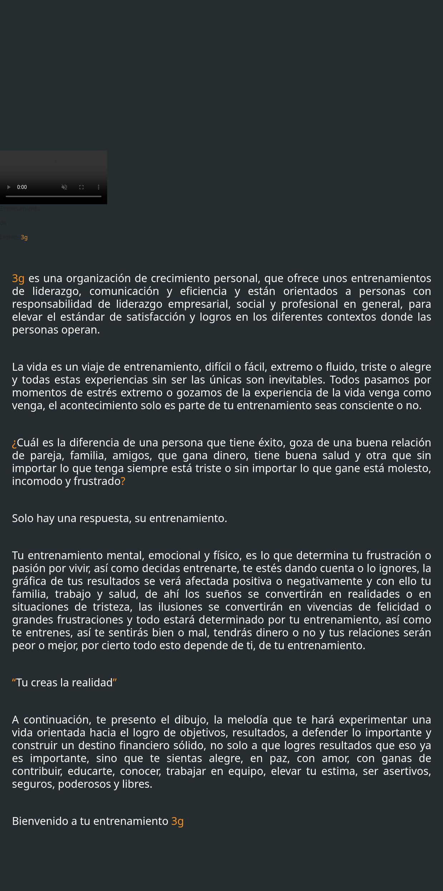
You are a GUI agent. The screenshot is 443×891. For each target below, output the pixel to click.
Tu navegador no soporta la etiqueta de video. (53, 177)
